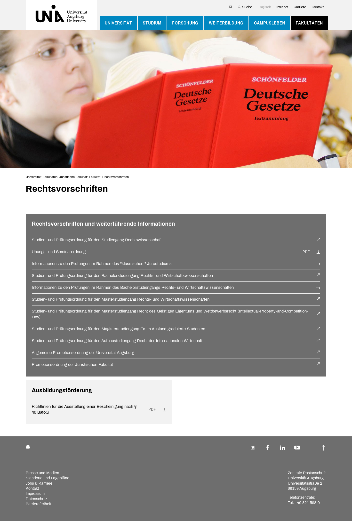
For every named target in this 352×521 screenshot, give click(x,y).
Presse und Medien (42, 473)
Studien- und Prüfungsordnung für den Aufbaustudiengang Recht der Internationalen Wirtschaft (117, 340)
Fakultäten (309, 23)
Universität (118, 23)
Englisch (264, 7)
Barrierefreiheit (38, 504)
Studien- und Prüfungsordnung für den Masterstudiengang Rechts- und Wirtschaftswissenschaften (120, 299)
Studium (152, 23)
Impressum (35, 493)
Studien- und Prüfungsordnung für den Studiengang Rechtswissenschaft (97, 240)
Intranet (282, 7)
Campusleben (269, 23)
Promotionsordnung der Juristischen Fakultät (72, 364)
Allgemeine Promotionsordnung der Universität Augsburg (83, 352)
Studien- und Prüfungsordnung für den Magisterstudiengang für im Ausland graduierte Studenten (118, 329)
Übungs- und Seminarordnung (59, 251)
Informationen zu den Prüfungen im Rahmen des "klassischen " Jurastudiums (102, 263)
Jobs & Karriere (39, 483)
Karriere (300, 7)
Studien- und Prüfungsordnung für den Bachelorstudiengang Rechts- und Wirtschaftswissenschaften (122, 275)
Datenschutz (36, 499)
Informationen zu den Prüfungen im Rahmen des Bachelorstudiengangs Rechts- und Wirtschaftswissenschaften (133, 287)
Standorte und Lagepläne (47, 478)
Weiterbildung (226, 23)
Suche (245, 7)
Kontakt (318, 7)
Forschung (185, 23)
